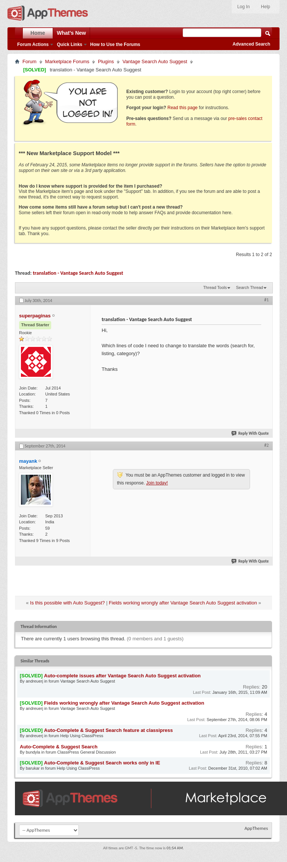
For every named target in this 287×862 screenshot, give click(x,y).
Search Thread (249, 287)
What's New (71, 33)
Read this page (182, 107)
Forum (29, 61)
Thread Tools (215, 287)
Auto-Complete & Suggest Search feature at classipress (108, 730)
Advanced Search (251, 44)
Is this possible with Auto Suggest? (67, 603)
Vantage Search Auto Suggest (155, 61)
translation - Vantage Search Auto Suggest (78, 273)
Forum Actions (33, 44)
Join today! (157, 483)
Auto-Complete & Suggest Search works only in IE (102, 763)
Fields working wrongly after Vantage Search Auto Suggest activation (183, 603)
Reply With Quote (250, 433)
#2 (266, 445)
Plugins (106, 61)
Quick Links (69, 44)
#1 (266, 299)
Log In (243, 6)
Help (265, 6)
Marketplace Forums (67, 61)
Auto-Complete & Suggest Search (59, 746)
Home (38, 33)
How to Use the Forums (115, 44)
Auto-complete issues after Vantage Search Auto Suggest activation (122, 675)
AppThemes (256, 828)
